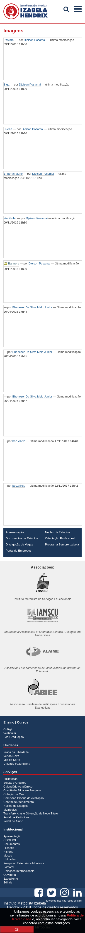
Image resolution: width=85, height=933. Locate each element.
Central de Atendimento (18, 802)
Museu (7, 855)
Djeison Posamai (35, 40)
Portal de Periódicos (16, 817)
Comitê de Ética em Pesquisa (22, 790)
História (8, 851)
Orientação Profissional (60, 538)
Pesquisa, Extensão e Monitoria (23, 863)
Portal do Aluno (13, 821)
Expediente (10, 878)
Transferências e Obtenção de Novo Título (30, 813)
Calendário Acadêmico (17, 786)
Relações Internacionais (18, 871)
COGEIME (10, 840)
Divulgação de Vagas (19, 544)
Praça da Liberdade (16, 752)
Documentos (11, 844)
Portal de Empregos (18, 550)
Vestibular (10, 218)
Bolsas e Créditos (14, 782)
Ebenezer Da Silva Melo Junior (32, 307)
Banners (13, 263)
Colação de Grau (14, 794)
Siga (7, 84)
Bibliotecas (10, 779)
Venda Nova (11, 756)
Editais (7, 882)
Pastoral (9, 40)
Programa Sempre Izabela (62, 544)
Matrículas (10, 809)
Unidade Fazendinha (16, 763)
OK (17, 929)
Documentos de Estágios (22, 538)
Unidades (9, 859)
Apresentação (15, 532)
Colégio (8, 729)
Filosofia (8, 848)
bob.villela (18, 441)
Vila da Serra (11, 760)
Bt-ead (8, 129)
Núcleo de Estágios (57, 532)
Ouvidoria (9, 874)
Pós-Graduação (13, 737)
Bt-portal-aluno (13, 173)
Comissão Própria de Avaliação (23, 798)
